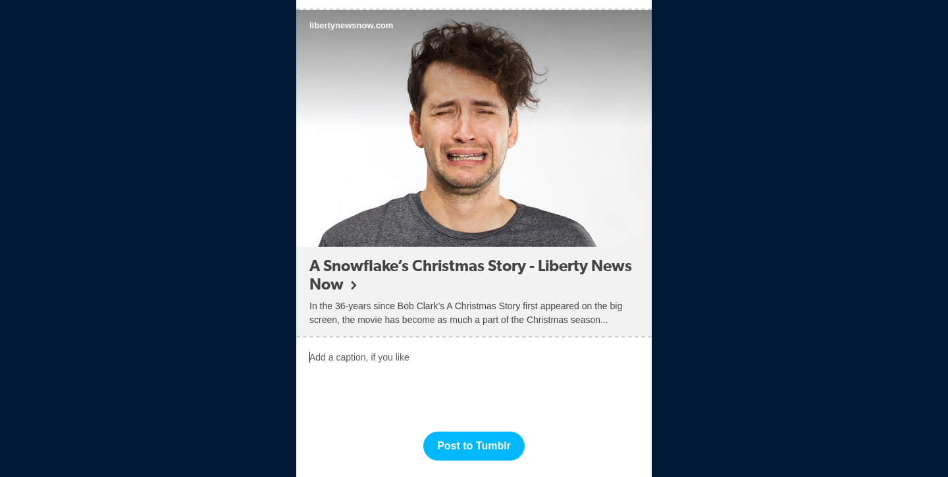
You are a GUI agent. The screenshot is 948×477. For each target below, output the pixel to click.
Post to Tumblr (474, 445)
